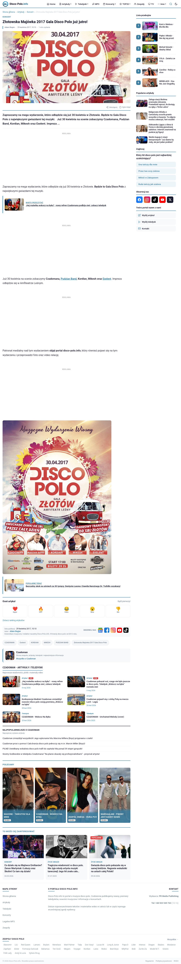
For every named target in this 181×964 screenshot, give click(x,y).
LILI (16, 945)
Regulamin (149, 961)
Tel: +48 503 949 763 (164, 903)
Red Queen (25, 945)
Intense (142, 945)
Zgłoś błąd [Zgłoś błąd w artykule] (124, 107)
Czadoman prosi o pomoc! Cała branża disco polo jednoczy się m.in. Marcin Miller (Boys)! (44, 743)
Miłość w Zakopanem (148, 177)
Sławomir (8, 945)
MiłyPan (125, 949)
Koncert (30, 12)
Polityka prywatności (164, 961)
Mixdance (171, 945)
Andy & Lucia (20, 953)
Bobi (134, 949)
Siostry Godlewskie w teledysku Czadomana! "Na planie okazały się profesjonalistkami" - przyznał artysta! (51, 754)
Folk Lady (8, 953)
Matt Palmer (69, 945)
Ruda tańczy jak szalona (149, 184)
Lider (134, 945)
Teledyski (81, 4)
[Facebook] (106, 630)
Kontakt (143, 228)
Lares (95, 949)
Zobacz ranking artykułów (13, 620)
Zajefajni (7, 949)
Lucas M (100, 945)
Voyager (77, 949)
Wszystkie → (172, 939)
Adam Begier (10, 27)
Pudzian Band (69, 278)
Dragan (152, 945)
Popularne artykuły (145, 93)
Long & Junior (113, 945)
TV (151, 4)
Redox (104, 949)
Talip (80, 945)
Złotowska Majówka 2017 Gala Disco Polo (90, 643)
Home (51, 4)
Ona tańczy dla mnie (147, 164)
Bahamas (45, 949)
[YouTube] (119, 630)
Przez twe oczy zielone (149, 171)
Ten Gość (57, 949)
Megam (67, 949)
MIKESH (47, 643)
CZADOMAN (9, 643)
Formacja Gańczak (30, 949)
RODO (176, 961)
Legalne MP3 (9, 921)
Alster (16, 949)
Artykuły (65, 4)
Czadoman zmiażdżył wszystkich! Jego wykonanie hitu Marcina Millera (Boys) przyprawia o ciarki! (48, 738)
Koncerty (109, 4)
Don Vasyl (89, 945)
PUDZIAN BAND (62, 643)
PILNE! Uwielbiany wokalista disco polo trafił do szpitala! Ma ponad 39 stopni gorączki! (42, 748)
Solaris (166, 949)
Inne (162, 4)
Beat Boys (114, 949)
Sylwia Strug (34, 953)
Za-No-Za (143, 949)
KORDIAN (35, 643)
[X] (170, 199)
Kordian (87, 949)
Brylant (46, 945)
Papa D (125, 945)
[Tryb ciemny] (176, 4)
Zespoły (139, 4)
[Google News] (100, 630)
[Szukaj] (171, 4)
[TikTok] (126, 630)
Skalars (161, 945)
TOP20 (125, 4)
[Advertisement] (66, 157)
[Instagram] (113, 630)
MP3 (95, 4)
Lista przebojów (143, 15)
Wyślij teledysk (147, 222)
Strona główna (9, 12)
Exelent (107, 278)
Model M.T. (154, 949)
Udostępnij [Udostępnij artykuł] (111, 107)
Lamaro (36, 945)
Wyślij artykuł (146, 215)
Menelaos (56, 945)
